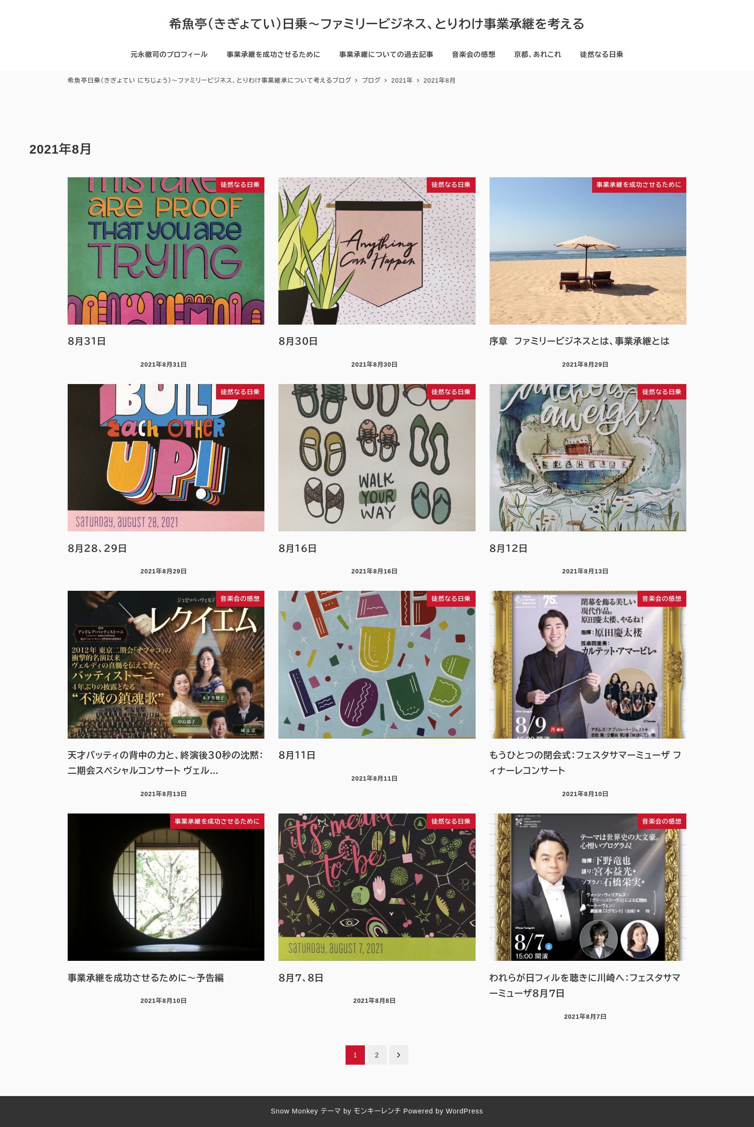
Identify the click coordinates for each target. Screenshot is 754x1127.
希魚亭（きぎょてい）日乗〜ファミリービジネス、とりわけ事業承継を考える (377, 24)
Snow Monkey (294, 1111)
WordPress (464, 1111)
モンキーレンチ (377, 1111)
